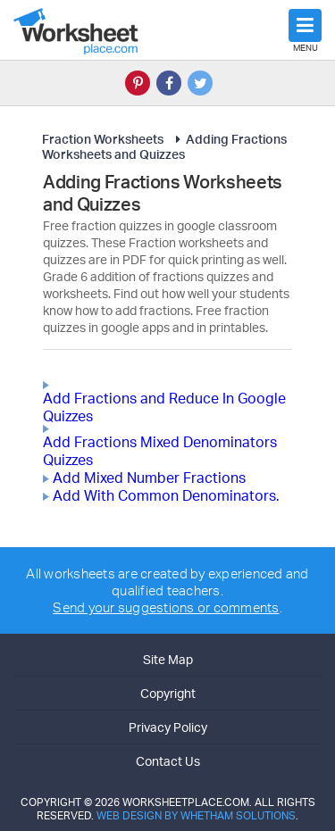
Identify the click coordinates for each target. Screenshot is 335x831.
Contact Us (168, 761)
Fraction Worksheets (102, 138)
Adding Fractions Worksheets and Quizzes (164, 146)
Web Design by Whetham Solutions (196, 815)
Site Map (168, 659)
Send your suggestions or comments (166, 607)
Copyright (168, 693)
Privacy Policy (168, 727)
